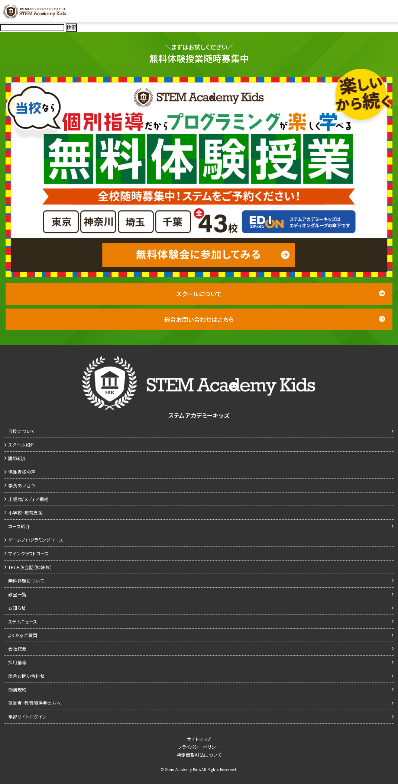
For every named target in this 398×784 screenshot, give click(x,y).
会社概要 (17, 648)
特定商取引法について (199, 755)
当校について (21, 431)
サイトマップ (199, 739)
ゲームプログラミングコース (35, 539)
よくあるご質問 (23, 635)
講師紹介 (17, 458)
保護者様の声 (22, 471)
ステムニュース (23, 621)
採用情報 (17, 662)
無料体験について (26, 580)
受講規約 (17, 689)
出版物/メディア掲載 (28, 499)
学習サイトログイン (27, 716)
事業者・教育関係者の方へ (34, 703)
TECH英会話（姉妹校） (30, 567)
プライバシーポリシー (199, 746)
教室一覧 (17, 594)
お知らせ (17, 607)
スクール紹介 (21, 444)
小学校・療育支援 (25, 512)
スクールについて (280, 293)
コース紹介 (19, 526)
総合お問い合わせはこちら (274, 319)
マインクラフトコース (28, 553)
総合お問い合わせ (26, 675)
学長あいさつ (21, 485)
